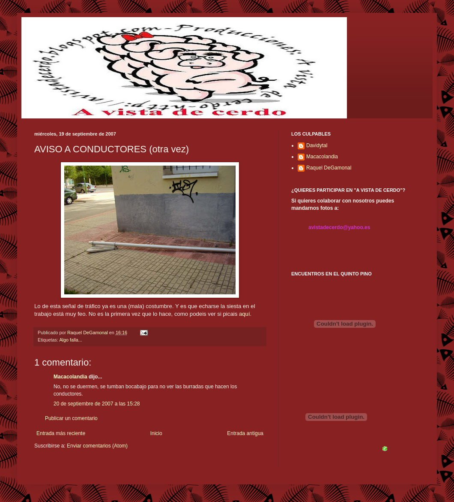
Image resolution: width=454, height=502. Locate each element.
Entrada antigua (245, 433)
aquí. (245, 314)
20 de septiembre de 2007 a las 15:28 (97, 404)
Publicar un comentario (71, 418)
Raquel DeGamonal (328, 168)
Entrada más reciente (60, 433)
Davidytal (316, 145)
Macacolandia (70, 377)
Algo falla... (70, 339)
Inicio (156, 433)
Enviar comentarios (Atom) (97, 446)
